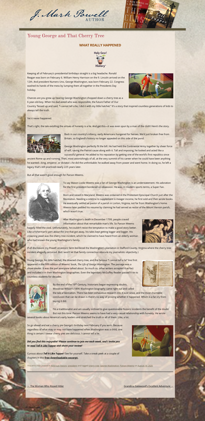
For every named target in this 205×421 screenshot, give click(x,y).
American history (59, 365)
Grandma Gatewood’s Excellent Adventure (148, 386)
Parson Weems (127, 365)
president (72, 365)
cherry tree (94, 365)
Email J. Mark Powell (51, 407)
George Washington (109, 365)
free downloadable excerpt (61, 357)
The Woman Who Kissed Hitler (45, 386)
